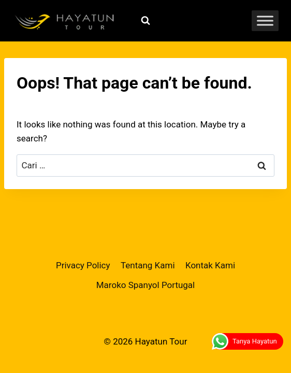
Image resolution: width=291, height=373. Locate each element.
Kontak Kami (210, 265)
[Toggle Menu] (265, 20)
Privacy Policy (83, 265)
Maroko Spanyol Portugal (145, 285)
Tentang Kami (148, 265)
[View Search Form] (145, 20)
